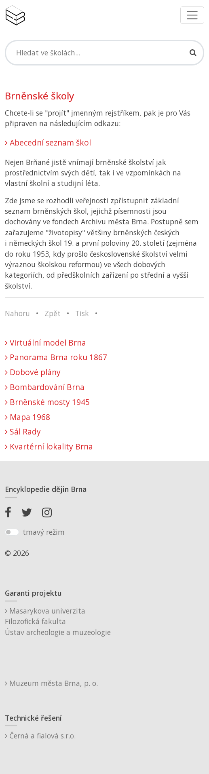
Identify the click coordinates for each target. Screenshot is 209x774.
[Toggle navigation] (192, 15)
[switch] (12, 532)
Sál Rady (23, 431)
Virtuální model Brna (45, 342)
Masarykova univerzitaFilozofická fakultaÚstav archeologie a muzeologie (58, 621)
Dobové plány (33, 372)
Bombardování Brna (44, 387)
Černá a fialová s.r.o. (40, 735)
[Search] (104, 52)
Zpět (52, 313)
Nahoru (17, 313)
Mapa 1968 (27, 416)
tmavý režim (44, 532)
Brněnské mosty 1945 (47, 401)
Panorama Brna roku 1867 (56, 357)
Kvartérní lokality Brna (49, 446)
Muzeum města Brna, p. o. (51, 683)
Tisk (82, 313)
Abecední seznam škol (48, 142)
